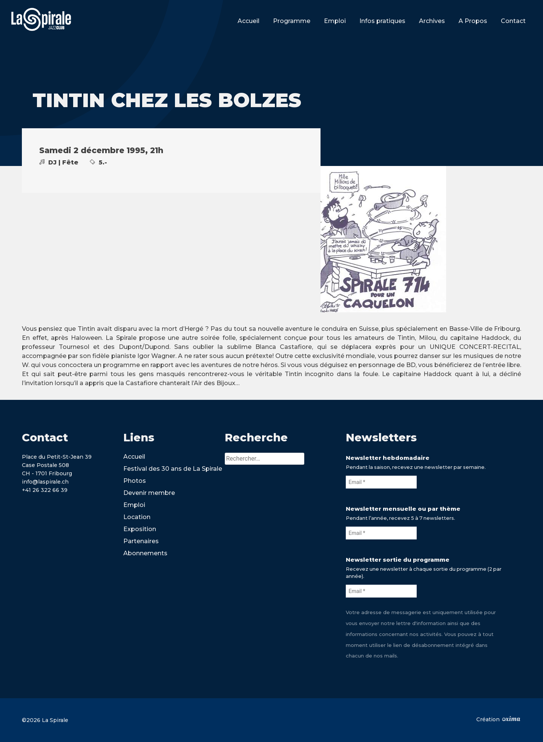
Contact (513, 21)
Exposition (139, 529)
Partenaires (141, 541)
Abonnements (145, 553)
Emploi (335, 21)
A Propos (473, 21)
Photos (134, 480)
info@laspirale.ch (45, 481)
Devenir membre (149, 492)
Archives (432, 21)
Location (136, 517)
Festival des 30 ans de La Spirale (172, 468)
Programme (291, 21)
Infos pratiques (382, 21)
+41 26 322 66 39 (44, 490)
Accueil (248, 21)
